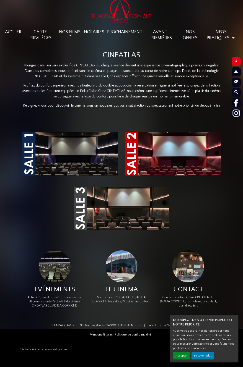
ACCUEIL (13, 31)
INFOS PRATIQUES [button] (218, 34)
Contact (150, 325)
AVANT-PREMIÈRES (161, 34)
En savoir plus (203, 355)
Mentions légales (101, 334)
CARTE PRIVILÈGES (40, 34)
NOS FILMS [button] (69, 31)
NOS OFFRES (190, 34)
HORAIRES (94, 31)
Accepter (182, 355)
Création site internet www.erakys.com (43, 349)
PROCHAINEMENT (124, 31)
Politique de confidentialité (133, 334)
